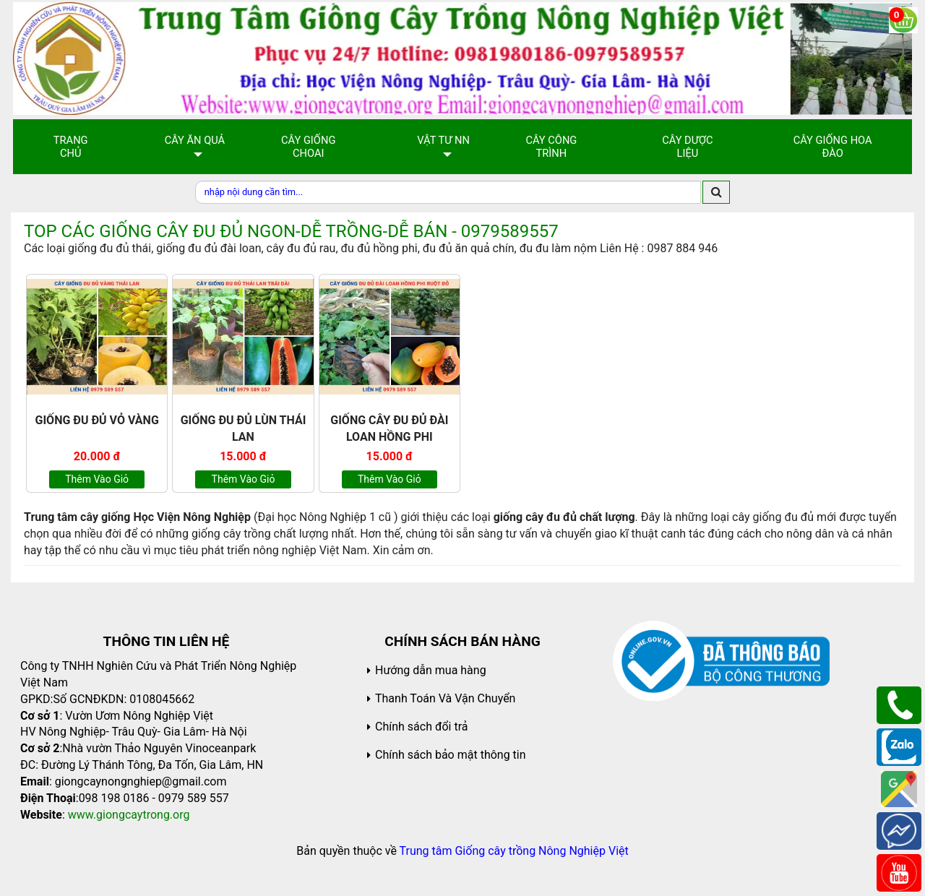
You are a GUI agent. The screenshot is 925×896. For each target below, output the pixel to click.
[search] (716, 192)
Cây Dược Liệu (687, 147)
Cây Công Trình (551, 147)
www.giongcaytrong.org (129, 815)
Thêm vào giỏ (97, 479)
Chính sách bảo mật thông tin (450, 755)
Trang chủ (70, 147)
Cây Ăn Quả (195, 140)
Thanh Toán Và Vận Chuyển (445, 698)
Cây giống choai (308, 147)
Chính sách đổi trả (421, 726)
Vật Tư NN (443, 140)
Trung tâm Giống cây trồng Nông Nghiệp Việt (514, 851)
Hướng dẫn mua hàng (430, 670)
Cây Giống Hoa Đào (832, 147)
